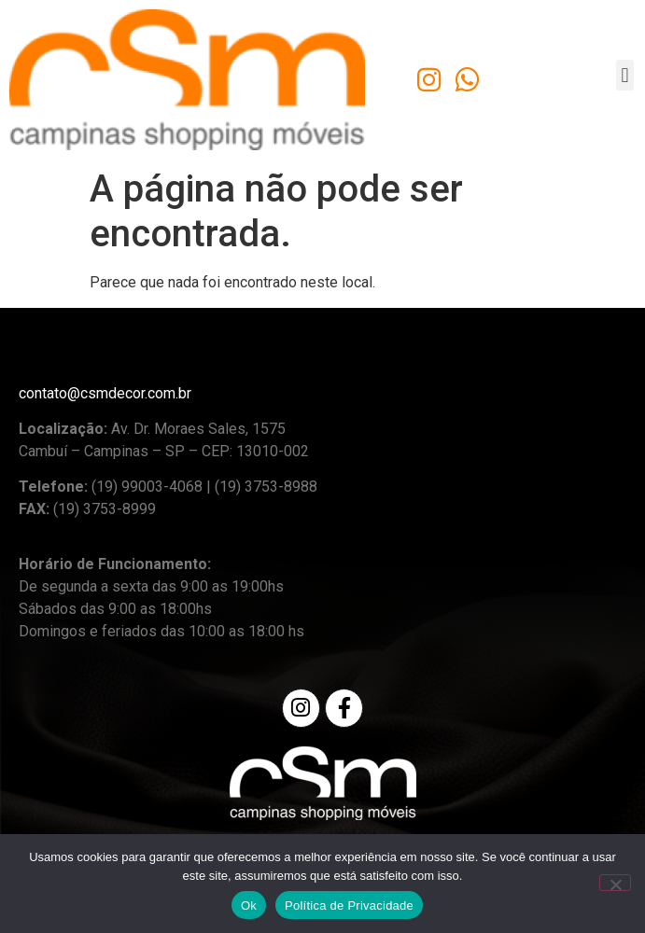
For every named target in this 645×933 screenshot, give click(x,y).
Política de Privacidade (349, 905)
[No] (615, 882)
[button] (625, 75)
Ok (249, 905)
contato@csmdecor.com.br (105, 393)
